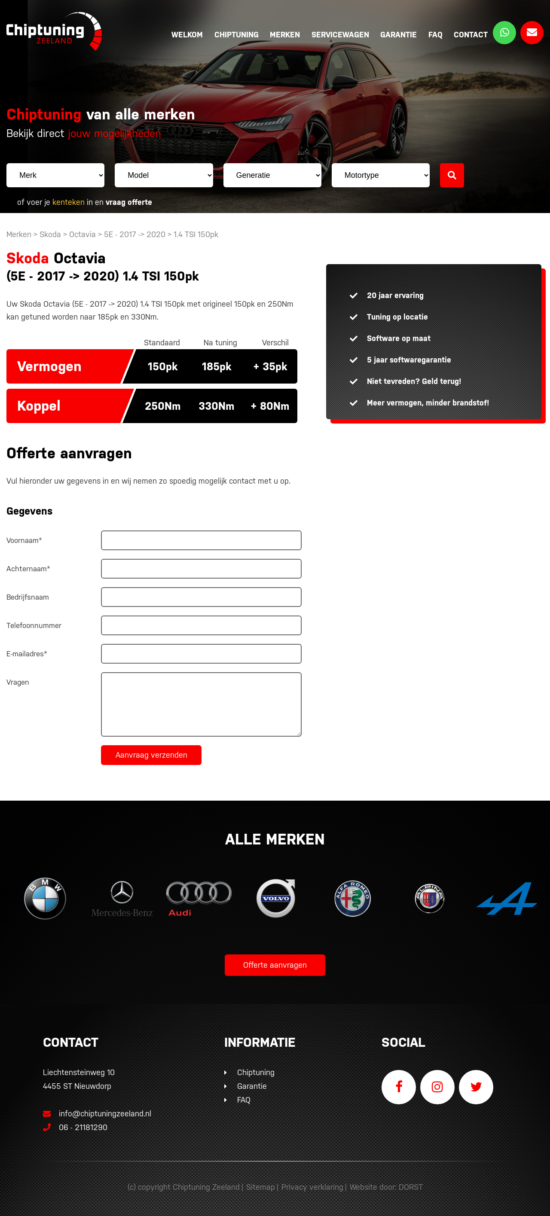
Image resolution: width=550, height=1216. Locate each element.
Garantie (398, 34)
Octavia (82, 234)
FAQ (435, 34)
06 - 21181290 (75, 1127)
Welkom (187, 34)
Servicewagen (340, 34)
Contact (471, 34)
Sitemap (260, 1187)
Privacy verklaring (312, 1187)
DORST (411, 1187)
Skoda (50, 234)
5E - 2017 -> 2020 (136, 234)
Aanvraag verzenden (151, 754)
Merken (285, 34)
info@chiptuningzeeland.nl (97, 1113)
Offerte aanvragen (275, 964)
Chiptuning (236, 34)
